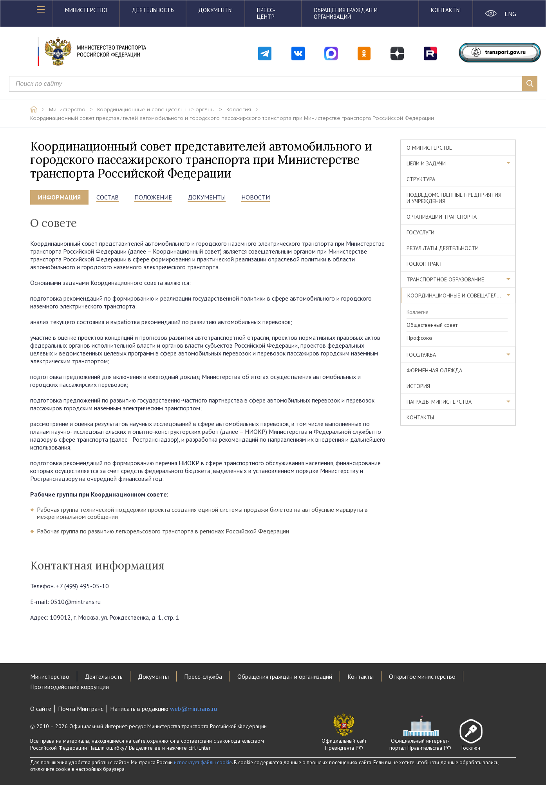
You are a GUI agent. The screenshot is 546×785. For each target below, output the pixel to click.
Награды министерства (439, 401)
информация (59, 197)
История (418, 386)
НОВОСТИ (255, 197)
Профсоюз (419, 337)
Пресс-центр (266, 13)
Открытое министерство (422, 676)
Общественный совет (432, 324)
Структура (421, 179)
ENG (510, 13)
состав (107, 197)
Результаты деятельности (443, 248)
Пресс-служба (203, 676)
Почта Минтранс (80, 708)
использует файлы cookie (203, 762)
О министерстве (429, 147)
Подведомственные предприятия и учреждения (454, 198)
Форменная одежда (434, 370)
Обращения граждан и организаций (346, 13)
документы (207, 197)
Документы (215, 10)
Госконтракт (425, 263)
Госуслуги (420, 232)
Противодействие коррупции (69, 687)
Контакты (446, 10)
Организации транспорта (442, 216)
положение (153, 197)
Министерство (86, 10)
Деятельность (153, 10)
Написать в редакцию (163, 708)
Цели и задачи (426, 163)
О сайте (40, 708)
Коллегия (238, 110)
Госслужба (421, 354)
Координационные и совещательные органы (156, 110)
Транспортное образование (445, 279)
